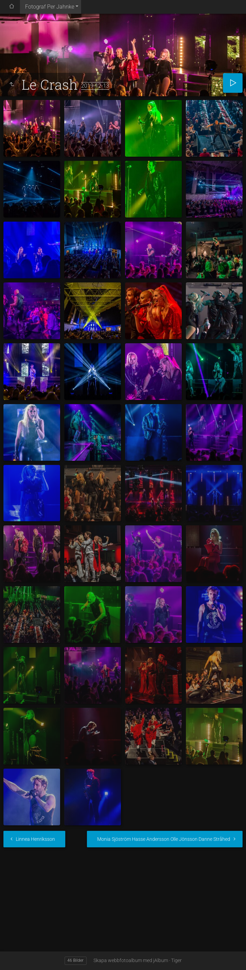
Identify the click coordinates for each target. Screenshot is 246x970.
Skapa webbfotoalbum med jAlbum (130, 960)
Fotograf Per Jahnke (49, 6)
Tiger (176, 960)
